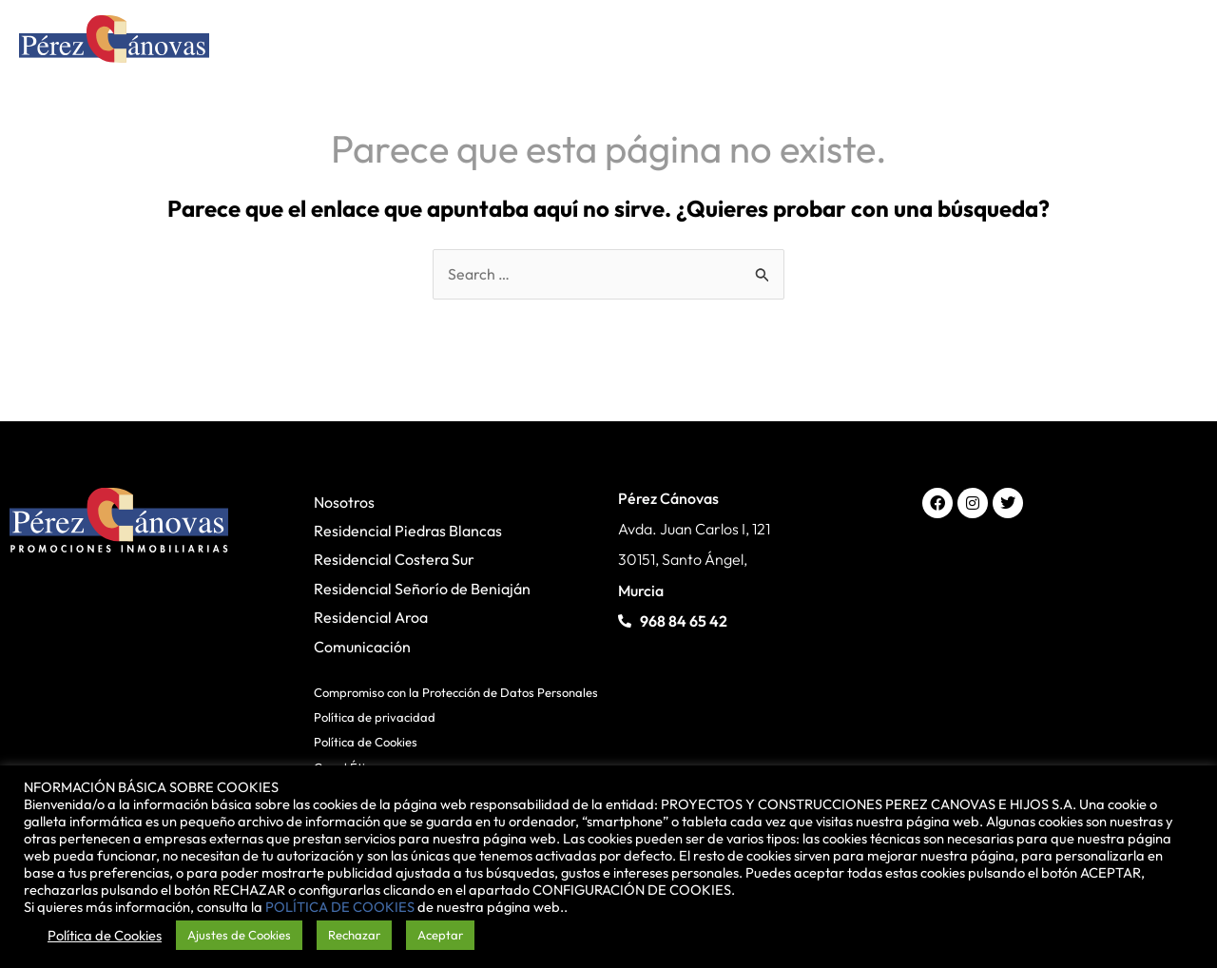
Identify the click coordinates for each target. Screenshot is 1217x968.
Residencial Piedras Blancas (408, 530)
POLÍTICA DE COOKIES (340, 907)
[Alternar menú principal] (1172, 44)
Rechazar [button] (354, 934)
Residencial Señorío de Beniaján (422, 588)
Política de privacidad (374, 717)
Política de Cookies (365, 742)
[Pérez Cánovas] (114, 41)
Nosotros (344, 502)
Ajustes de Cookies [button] (239, 934)
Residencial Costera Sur (394, 560)
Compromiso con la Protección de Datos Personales (456, 692)
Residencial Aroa (371, 617)
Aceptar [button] (440, 934)
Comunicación (362, 646)
